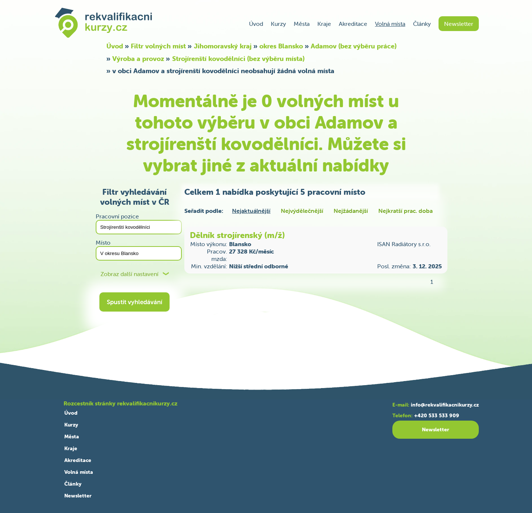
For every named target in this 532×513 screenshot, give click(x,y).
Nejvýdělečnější (302, 210)
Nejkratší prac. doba (405, 210)
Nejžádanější (351, 210)
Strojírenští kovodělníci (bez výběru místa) (238, 58)
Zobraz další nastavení (129, 274)
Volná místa (390, 23)
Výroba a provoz (138, 58)
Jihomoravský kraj (223, 46)
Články (422, 23)
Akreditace (353, 23)
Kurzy (278, 23)
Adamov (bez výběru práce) (353, 46)
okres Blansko (281, 46)
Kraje (324, 23)
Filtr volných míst (158, 46)
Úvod (256, 23)
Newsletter (458, 23)
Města (302, 23)
